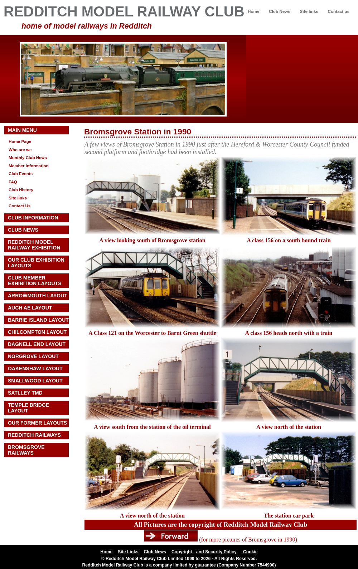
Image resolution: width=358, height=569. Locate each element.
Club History (21, 189)
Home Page (20, 141)
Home (254, 11)
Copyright (182, 551)
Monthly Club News (28, 157)
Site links (309, 11)
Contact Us (19, 205)
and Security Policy (216, 551)
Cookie (250, 551)
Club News (279, 11)
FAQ (13, 181)
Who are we (20, 149)
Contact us (338, 11)
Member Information (29, 165)
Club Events (21, 173)
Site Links (128, 551)
